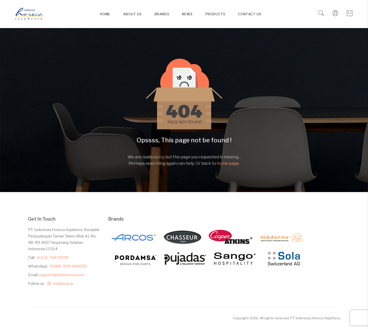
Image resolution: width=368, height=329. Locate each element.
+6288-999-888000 (68, 266)
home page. (228, 163)
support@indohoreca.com (61, 275)
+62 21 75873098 (52, 257)
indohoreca (59, 283)
